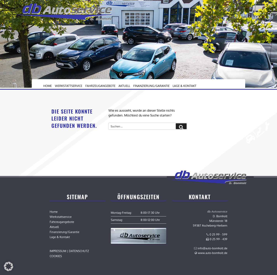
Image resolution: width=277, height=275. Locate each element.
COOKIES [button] (56, 256)
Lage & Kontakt (184, 86)
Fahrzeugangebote (100, 86)
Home (47, 86)
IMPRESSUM (58, 251)
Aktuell (124, 86)
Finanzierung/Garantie (151, 86)
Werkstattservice (68, 86)
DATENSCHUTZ (79, 251)
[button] (8, 266)
